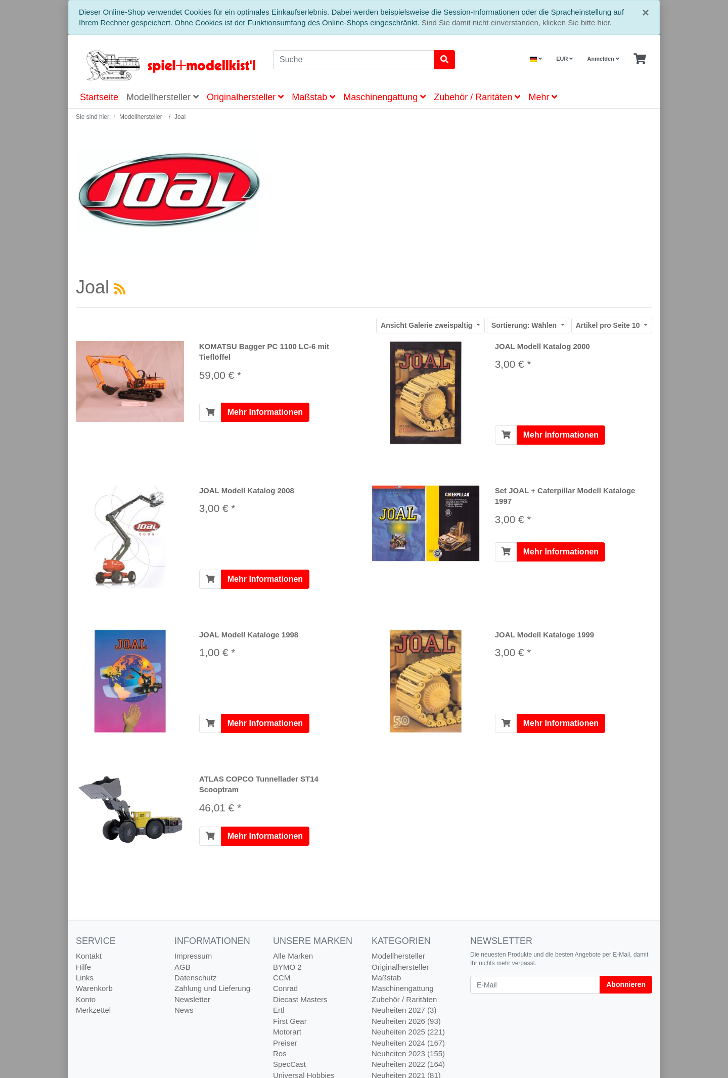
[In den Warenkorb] (210, 412)
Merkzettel (93, 1010)
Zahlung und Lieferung (212, 988)
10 (609, 325)
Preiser (285, 1043)
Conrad (285, 988)
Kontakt (89, 956)
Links (85, 977)
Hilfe (83, 967)
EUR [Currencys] (564, 59)
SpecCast (289, 1064)
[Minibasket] (639, 59)
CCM (281, 977)
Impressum (193, 956)
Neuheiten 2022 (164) (408, 1064)
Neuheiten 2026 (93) (406, 1021)
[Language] (536, 59)
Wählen (525, 325)
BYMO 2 (287, 967)
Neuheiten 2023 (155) (408, 1053)
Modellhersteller (162, 97)
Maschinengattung (384, 97)
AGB (182, 967)
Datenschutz (195, 977)
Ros (280, 1053)
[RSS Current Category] (119, 289)
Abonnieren (626, 984)
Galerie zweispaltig (427, 325)
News (184, 1010)
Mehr (542, 97)
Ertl (279, 1010)
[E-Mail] (535, 985)
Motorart (287, 1031)
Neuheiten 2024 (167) (408, 1043)
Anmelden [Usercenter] (603, 59)
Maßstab (313, 97)
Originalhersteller (245, 97)
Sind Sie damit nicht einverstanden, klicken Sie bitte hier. (517, 22)
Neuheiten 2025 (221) (408, 1031)
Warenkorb (94, 988)
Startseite (99, 97)
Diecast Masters (300, 999)
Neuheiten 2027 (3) (404, 1010)
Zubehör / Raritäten (477, 97)
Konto (86, 999)
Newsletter (192, 999)
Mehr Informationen (265, 412)
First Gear (290, 1021)
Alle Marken (293, 956)
